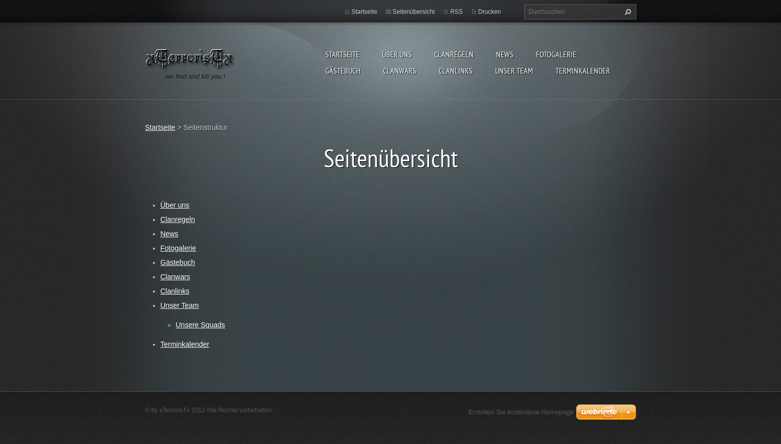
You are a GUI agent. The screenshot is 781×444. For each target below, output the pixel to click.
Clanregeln (454, 54)
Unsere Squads (201, 325)
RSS (456, 11)
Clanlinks (456, 70)
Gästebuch (343, 70)
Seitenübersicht (414, 11)
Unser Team (514, 70)
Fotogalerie (556, 54)
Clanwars (399, 70)
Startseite (342, 54)
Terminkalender (582, 70)
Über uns (397, 54)
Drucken (489, 11)
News (505, 54)
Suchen (626, 11)
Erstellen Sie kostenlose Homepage (521, 412)
